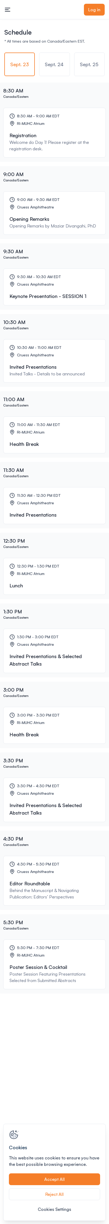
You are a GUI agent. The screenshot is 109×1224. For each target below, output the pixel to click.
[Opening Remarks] (54, 213)
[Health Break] (54, 435)
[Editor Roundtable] (54, 880)
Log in (94, 9)
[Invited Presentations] (54, 360)
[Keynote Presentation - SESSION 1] (54, 287)
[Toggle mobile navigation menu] (7, 9)
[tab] (19, 64)
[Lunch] (54, 576)
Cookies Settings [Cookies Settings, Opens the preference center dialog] (54, 1209)
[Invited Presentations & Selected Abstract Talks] (54, 651)
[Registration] (54, 132)
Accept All (54, 1179)
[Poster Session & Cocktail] (54, 964)
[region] (54, 1172)
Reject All (54, 1194)
